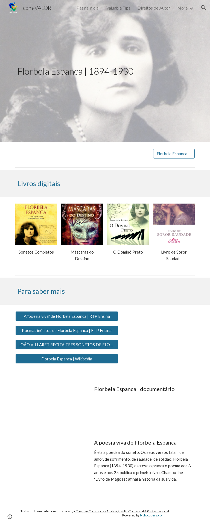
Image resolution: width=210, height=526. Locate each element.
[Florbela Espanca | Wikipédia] (67, 358)
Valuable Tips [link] (118, 7)
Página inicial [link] (88, 7)
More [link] (182, 7)
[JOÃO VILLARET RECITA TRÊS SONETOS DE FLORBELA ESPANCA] (67, 344)
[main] (104, 71)
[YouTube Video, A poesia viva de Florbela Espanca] (51, 455)
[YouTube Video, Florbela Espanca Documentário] (51, 402)
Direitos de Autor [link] (154, 7)
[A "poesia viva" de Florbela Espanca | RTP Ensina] (67, 316)
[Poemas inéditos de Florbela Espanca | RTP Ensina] (67, 330)
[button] (203, 7)
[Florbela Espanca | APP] (173, 153)
